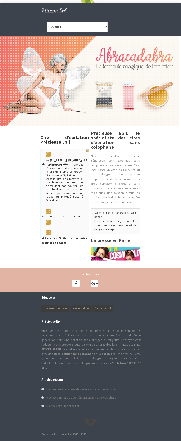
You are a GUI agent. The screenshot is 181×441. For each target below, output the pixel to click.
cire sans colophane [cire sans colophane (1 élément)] (55, 308)
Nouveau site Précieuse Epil (63, 406)
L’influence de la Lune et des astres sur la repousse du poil (81, 389)
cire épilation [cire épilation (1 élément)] (81, 308)
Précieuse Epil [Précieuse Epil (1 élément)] (103, 308)
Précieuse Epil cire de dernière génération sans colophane (81, 397)
